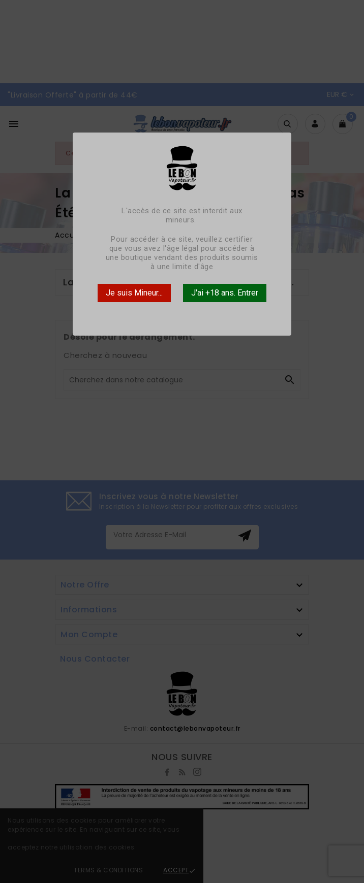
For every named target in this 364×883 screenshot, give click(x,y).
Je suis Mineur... (134, 293)
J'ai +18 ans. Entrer (224, 293)
